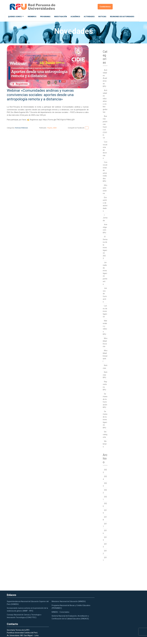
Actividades (89, 16)
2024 (105, 477)
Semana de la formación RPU (105, 401)
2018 (105, 518)
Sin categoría (105, 434)
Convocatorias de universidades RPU (105, 171)
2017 (105, 525)
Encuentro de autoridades (105, 204)
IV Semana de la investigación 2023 (105, 247)
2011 (105, 558)
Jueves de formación (105, 295)
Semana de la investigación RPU (105, 419)
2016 (105, 531)
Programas (45, 16)
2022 (105, 491)
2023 (105, 484)
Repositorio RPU (105, 386)
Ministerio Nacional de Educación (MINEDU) (69, 601)
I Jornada (105, 218)
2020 (105, 504)
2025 (105, 471)
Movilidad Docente (105, 342)
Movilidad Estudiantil (105, 355)
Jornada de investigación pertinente (105, 273)
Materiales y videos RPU (105, 327)
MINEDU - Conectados (60, 612)
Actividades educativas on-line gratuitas (105, 101)
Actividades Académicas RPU (105, 78)
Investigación (60, 16)
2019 (105, 511)
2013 (105, 545)
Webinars (24, 128)
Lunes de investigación (105, 311)
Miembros (32, 16)
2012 (105, 552)
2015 (105, 538)
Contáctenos (105, 7)
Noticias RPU (105, 375)
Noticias (102, 16)
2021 (105, 498)
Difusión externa (105, 189)
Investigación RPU (105, 228)
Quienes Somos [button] (15, 16)
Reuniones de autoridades (122, 16)
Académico (75, 16)
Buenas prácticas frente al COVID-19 (105, 127)
